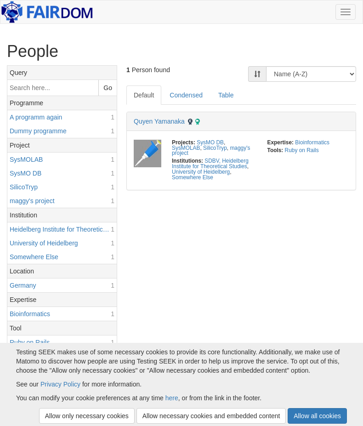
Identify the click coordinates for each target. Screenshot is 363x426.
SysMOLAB (186, 148)
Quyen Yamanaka (159, 121)
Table (225, 95)
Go (107, 87)
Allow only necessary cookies (87, 416)
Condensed (186, 95)
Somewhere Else (192, 177)
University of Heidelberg (201, 172)
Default (144, 95)
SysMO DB (210, 142)
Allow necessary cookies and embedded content (211, 416)
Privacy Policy (60, 384)
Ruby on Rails (302, 150)
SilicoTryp (215, 148)
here (171, 398)
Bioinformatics (312, 142)
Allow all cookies (317, 416)
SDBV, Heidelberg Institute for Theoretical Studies (210, 164)
